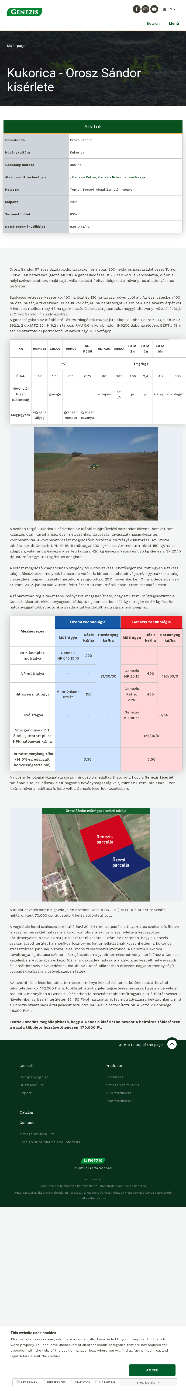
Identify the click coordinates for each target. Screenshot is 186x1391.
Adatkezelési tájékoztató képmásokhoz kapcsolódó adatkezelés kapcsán (93, 1186)
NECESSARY (29, 1382)
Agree (152, 1370)
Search (153, 23)
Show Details (146, 1382)
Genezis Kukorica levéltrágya (121, 177)
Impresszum (93, 1179)
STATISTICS (82, 1382)
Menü (174, 23)
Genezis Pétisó (84, 177)
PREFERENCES (56, 1382)
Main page (16, 45)
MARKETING (107, 1382)
